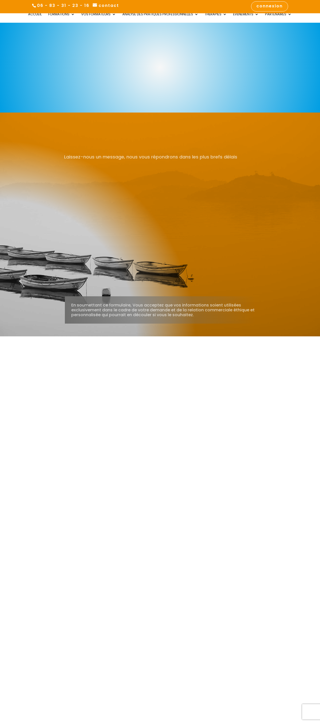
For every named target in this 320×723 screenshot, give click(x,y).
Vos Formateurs (96, 15)
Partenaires (275, 15)
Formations (58, 15)
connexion (269, 6)
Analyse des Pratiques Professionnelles (157, 15)
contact (109, 5)
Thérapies (213, 15)
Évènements (243, 15)
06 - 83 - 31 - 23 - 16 (63, 5)
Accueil (35, 15)
